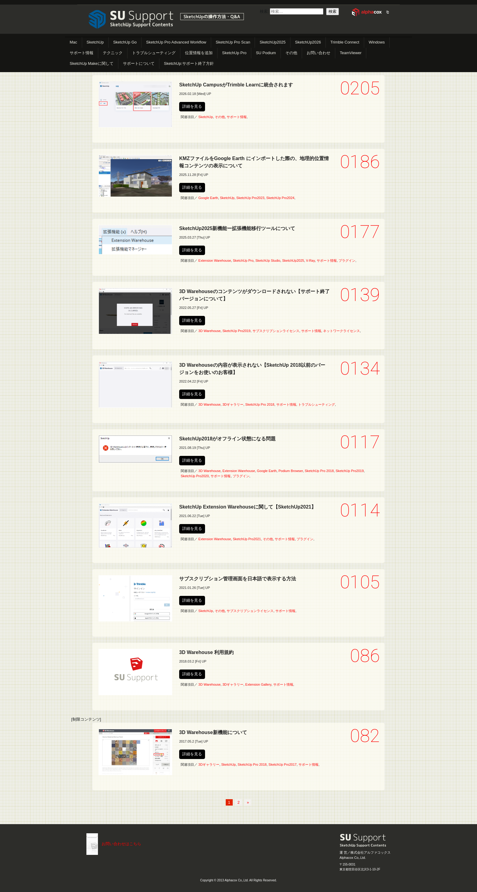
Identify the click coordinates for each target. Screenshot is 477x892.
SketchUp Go (125, 42)
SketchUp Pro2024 (280, 198)
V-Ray (310, 260)
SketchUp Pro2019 (236, 331)
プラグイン (347, 260)
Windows (377, 42)
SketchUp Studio (267, 260)
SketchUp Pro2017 (283, 764)
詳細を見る (192, 106)
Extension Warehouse (214, 260)
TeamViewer (350, 53)
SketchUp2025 (272, 42)
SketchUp (95, 42)
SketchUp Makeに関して (91, 63)
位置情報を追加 (199, 53)
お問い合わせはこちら (121, 843)
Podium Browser (290, 471)
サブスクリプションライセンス (275, 331)
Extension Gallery (258, 684)
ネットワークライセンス (341, 331)
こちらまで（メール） (92, 844)
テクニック (113, 53)
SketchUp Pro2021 (247, 539)
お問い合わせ (318, 53)
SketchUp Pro (234, 53)
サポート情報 (81, 53)
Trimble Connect (344, 42)
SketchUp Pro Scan (233, 42)
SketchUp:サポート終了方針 (189, 63)
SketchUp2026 (308, 42)
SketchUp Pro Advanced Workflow (176, 42)
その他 (291, 53)
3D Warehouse (209, 331)
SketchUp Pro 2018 (259, 404)
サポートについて (139, 63)
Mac (73, 42)
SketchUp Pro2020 (195, 476)
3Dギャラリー (232, 404)
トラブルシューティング (154, 53)
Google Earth (208, 198)
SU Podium (266, 53)
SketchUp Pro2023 (250, 198)
